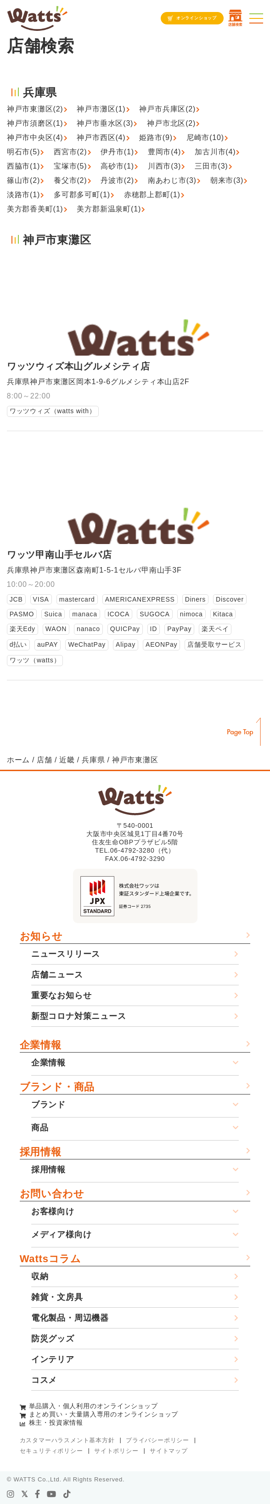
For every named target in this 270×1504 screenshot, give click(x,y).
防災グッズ (52, 1338)
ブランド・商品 (57, 1087)
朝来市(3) (226, 180)
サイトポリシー (116, 1450)
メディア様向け (61, 1234)
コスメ (44, 1380)
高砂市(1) (117, 166)
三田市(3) (211, 166)
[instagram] (11, 1494)
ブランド (48, 1104)
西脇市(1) (23, 166)
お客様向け (52, 1211)
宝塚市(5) (70, 166)
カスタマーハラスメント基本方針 (67, 1440)
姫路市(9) (155, 137)
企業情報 (41, 1045)
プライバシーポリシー (157, 1440)
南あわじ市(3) (172, 180)
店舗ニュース (57, 974)
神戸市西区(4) (101, 137)
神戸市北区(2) (171, 123)
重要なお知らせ (61, 995)
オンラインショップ (196, 18)
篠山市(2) (23, 180)
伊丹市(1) (117, 152)
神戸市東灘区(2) (35, 109)
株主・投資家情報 (56, 1422)
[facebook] (37, 1494)
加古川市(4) (215, 152)
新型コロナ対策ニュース (78, 1016)
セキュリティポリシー (51, 1450)
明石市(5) (23, 152)
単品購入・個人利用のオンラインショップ (93, 1406)
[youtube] (51, 1494)
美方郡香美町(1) (35, 209)
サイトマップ (169, 1450)
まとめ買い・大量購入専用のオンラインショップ (104, 1414)
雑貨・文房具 (57, 1297)
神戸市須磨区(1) (35, 123)
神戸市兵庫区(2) (167, 109)
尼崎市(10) (205, 137)
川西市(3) (164, 166)
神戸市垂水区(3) (105, 123)
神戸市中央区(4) (35, 137)
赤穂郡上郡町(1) (152, 195)
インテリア (52, 1359)
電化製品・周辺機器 (70, 1318)
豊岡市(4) (164, 152)
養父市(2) (70, 180)
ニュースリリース (65, 954)
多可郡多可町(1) (82, 195)
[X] (24, 1494)
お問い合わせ (52, 1194)
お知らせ (41, 936)
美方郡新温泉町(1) (109, 209)
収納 (40, 1276)
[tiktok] (67, 1494)
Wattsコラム (50, 1258)
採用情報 (41, 1152)
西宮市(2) (70, 152)
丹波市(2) (117, 180)
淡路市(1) (23, 195)
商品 (40, 1127)
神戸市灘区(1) (101, 109)
